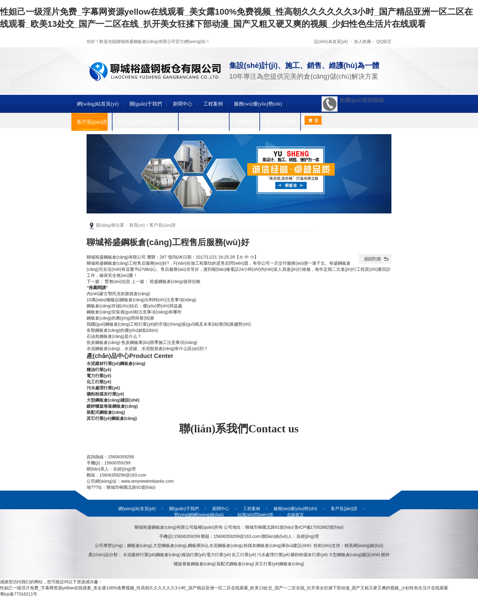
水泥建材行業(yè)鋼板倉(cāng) (116, 363)
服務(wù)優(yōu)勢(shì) (258, 103)
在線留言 (245, 121)
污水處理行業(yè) (103, 387)
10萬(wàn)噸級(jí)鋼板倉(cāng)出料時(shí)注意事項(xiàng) (141, 299)
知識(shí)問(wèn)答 (204, 121)
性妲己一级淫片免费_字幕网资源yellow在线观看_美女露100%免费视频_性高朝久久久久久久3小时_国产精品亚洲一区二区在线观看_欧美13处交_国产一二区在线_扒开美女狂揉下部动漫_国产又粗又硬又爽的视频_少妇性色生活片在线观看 (224, 587)
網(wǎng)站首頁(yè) (98, 103)
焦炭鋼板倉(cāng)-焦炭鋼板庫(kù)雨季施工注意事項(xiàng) (142, 342)
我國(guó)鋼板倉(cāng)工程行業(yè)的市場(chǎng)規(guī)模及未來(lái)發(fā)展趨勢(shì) (169, 324)
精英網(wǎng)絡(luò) (363, 545)
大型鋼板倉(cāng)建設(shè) (113, 400)
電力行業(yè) (99, 375)
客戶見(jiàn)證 (92, 121)
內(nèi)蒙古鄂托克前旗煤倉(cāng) (118, 293)
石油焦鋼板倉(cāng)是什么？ (114, 336)
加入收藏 (362, 41)
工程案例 (213, 103)
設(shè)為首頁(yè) (331, 41)
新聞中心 (182, 103)
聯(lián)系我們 (281, 121)
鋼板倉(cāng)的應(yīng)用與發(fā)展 (120, 318)
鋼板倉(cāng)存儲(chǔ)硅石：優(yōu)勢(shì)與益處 (134, 305)
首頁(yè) (137, 225)
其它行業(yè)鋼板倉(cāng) (112, 418)
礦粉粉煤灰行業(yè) (105, 393)
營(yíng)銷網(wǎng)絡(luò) (145, 121)
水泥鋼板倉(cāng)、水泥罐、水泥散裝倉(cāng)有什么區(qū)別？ (147, 348)
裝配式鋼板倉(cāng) (106, 412)
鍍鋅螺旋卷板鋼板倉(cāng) (112, 406)
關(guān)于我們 (146, 103)
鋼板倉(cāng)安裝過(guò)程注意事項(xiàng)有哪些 (134, 311)
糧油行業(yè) (99, 369)
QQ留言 (383, 41)
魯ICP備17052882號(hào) (318, 527)
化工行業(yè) (99, 381)
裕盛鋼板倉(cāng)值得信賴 (175, 281)
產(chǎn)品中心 (130, 355)
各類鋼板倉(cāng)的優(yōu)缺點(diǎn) (122, 330)
